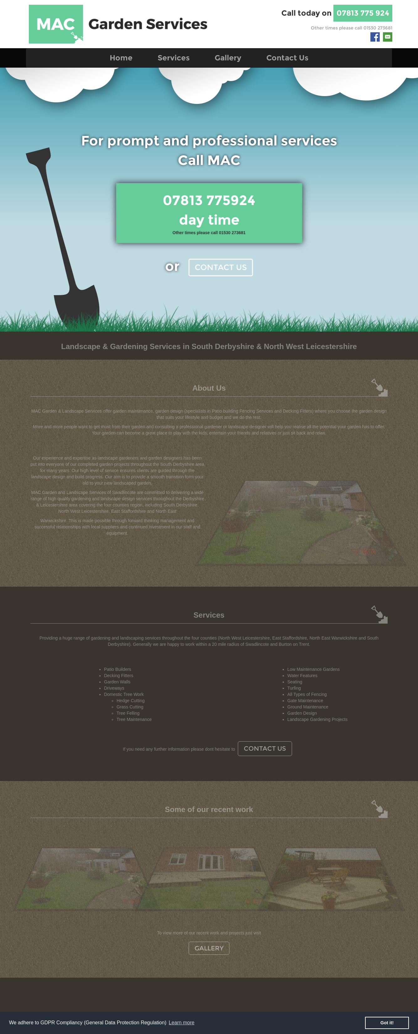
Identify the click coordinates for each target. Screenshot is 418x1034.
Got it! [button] (387, 1022)
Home (121, 57)
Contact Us (287, 57)
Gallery (228, 57)
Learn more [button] (182, 1022)
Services (174, 57)
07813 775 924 (363, 13)
